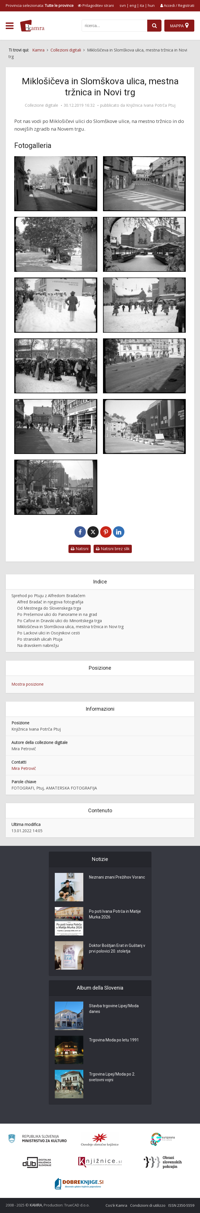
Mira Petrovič (23, 768)
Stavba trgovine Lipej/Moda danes (114, 1009)
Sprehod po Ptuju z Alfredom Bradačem (48, 595)
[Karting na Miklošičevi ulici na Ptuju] (144, 365)
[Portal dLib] (37, 1162)
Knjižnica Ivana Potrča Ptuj (150, 105)
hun (151, 5)
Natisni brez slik (113, 548)
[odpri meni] (9, 25)
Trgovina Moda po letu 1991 (114, 1040)
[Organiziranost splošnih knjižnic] (100, 1139)
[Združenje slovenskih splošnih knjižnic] (100, 1162)
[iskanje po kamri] (114, 26)
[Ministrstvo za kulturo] (37, 1139)
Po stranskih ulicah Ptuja (39, 639)
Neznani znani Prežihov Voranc (117, 877)
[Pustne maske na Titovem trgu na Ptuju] (55, 365)
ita (142, 5)
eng (133, 5)
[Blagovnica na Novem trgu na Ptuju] (144, 426)
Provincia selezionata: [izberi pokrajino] (40, 5)
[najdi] (154, 26)
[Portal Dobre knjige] (79, 1183)
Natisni (79, 548)
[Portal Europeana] (163, 1139)
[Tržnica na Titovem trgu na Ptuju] (144, 244)
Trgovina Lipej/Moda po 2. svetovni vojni (112, 1077)
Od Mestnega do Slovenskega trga (49, 608)
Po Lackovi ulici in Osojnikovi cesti (48, 633)
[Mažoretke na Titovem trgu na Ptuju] (55, 304)
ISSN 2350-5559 (181, 1205)
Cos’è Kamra (116, 1205)
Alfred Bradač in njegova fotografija (50, 602)
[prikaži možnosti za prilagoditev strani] (96, 5)
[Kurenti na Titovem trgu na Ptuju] (144, 304)
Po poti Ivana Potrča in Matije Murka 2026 (115, 914)
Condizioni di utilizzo (147, 1205)
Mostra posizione (27, 684)
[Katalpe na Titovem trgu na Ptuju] (55, 244)
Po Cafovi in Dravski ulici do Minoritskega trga (59, 620)
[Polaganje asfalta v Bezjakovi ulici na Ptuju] (55, 183)
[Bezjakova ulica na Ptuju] (144, 183)
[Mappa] (179, 26)
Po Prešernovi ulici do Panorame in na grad (57, 614)
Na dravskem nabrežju (38, 645)
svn (123, 5)
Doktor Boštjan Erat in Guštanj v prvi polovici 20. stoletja (117, 948)
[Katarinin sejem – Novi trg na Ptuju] (55, 487)
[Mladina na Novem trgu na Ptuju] (55, 426)
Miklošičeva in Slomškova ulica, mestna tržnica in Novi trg (70, 626)
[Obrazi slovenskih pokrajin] (163, 1162)
